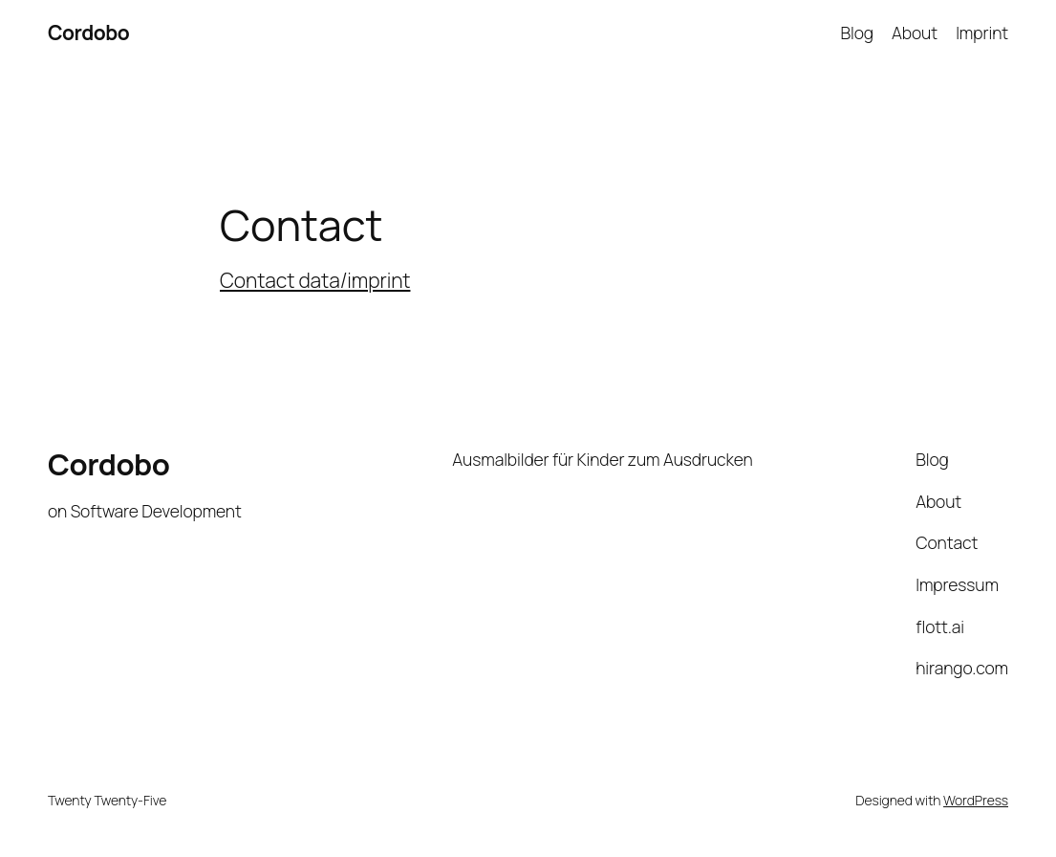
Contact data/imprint (315, 280)
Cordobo (88, 32)
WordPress (975, 800)
